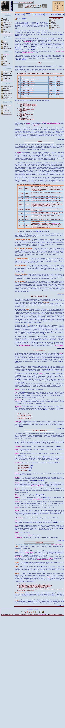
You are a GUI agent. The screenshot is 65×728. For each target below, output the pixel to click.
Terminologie (61, 14)
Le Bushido (6, 76)
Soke (42, 480)
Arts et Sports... (7, 48)
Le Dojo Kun (6, 78)
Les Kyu (17, 14)
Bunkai (5, 59)
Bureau (5, 107)
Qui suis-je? (6, 20)
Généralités (22, 2)
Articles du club (7, 114)
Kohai (29, 601)
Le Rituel (53, 23)
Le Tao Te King (7, 73)
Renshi (44, 359)
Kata (4, 58)
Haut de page (60, 139)
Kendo (33, 46)
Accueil (16, 2)
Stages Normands (7, 88)
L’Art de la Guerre (8, 71)
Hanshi (60, 361)
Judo (49, 41)
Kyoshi (16, 361)
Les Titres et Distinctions (51, 14)
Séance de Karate (55, 27)
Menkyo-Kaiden (50, 369)
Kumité (5, 61)
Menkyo (62, 354)
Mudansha (17, 48)
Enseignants (6, 108)
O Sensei (57, 446)
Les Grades (29, 2)
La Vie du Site (7, 33)
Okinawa (5, 43)
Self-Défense (6, 63)
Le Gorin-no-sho (7, 75)
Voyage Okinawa (7, 24)
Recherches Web (7, 97)
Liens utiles (6, 90)
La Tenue (53, 20)
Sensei (26, 23)
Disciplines (6, 110)
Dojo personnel (7, 26)
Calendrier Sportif (8, 86)
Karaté (4, 41)
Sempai (43, 566)
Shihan (45, 457)
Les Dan (22, 14)
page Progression (21, 59)
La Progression (55, 25)
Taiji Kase (38, 231)
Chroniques (6, 27)
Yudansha (34, 48)
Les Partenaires (7, 92)
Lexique (53, 29)
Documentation (7, 112)
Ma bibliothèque (7, 22)
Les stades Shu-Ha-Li (29, 14)
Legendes (5, 46)
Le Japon (5, 44)
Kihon (4, 56)
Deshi (37, 23)
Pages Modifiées (7, 93)
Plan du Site (6, 95)
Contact (5, 31)
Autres (4, 65)
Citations (5, 80)
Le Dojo (53, 22)
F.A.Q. (4, 29)
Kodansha (31, 49)
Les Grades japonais (39, 14)
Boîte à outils (6, 99)
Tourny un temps (7, 105)
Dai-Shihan (46, 497)
